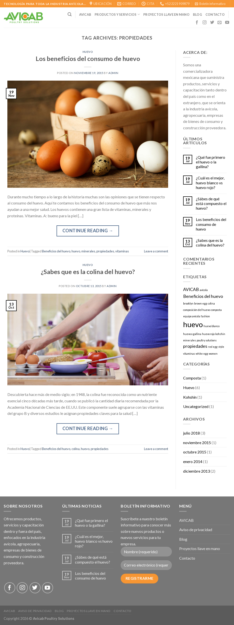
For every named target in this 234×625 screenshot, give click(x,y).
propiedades (105, 251)
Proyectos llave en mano (166, 14)
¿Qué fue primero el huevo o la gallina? (210, 162)
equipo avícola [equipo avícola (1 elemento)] (191, 316)
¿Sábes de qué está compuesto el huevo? (211, 203)
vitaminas (122, 251)
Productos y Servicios (117, 14)
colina (76, 449)
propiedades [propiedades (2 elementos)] (195, 346)
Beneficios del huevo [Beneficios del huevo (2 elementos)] (203, 296)
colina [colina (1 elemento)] (211, 303)
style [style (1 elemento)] (221, 346)
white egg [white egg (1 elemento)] (202, 353)
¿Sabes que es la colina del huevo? (88, 271)
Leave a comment (156, 251)
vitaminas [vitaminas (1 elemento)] (189, 353)
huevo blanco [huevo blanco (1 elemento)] (211, 326)
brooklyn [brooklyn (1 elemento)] (188, 303)
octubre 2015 (194, 452)
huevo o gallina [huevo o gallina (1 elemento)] (192, 333)
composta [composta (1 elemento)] (216, 309)
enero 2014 (192, 461)
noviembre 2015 (197, 442)
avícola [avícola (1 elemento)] (204, 289)
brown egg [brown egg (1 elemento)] (200, 303)
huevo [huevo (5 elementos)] (193, 324)
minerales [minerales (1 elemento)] (189, 340)
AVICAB (85, 14)
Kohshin (190, 397)
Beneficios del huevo (56, 251)
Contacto (187, 558)
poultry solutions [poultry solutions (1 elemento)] (207, 340)
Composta (192, 378)
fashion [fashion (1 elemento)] (205, 316)
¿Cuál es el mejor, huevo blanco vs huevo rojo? (210, 182)
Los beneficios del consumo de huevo (88, 58)
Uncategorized (195, 406)
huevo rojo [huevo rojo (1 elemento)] (208, 333)
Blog (197, 14)
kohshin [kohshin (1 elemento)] (220, 333)
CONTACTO (215, 14)
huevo (76, 251)
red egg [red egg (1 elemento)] (213, 346)
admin (113, 72)
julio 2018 (191, 433)
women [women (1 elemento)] (213, 353)
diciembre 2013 (196, 471)
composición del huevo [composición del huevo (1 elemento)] (196, 309)
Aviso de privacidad (195, 529)
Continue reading (87, 230)
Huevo (88, 51)
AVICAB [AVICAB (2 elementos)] (191, 289)
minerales (88, 251)
